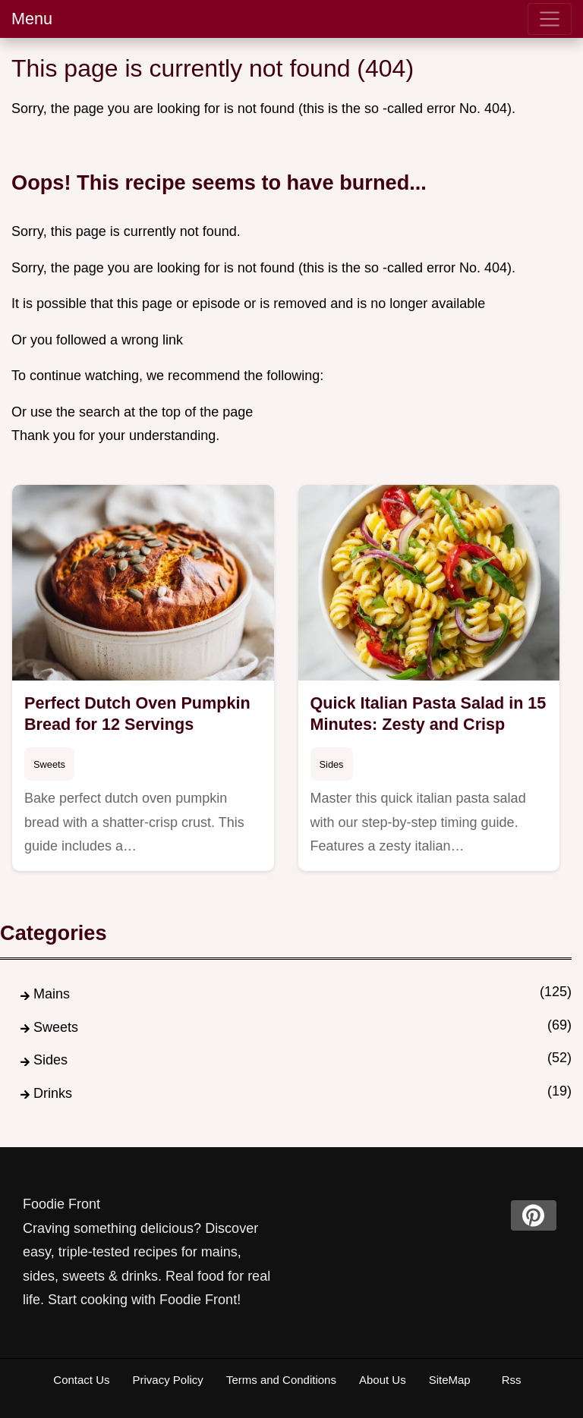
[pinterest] (533, 1215)
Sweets (49, 764)
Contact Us (81, 1379)
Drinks (52, 1093)
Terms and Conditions (281, 1379)
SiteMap (450, 1379)
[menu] (550, 19)
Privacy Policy (168, 1379)
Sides (332, 764)
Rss (512, 1379)
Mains (51, 993)
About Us (382, 1379)
